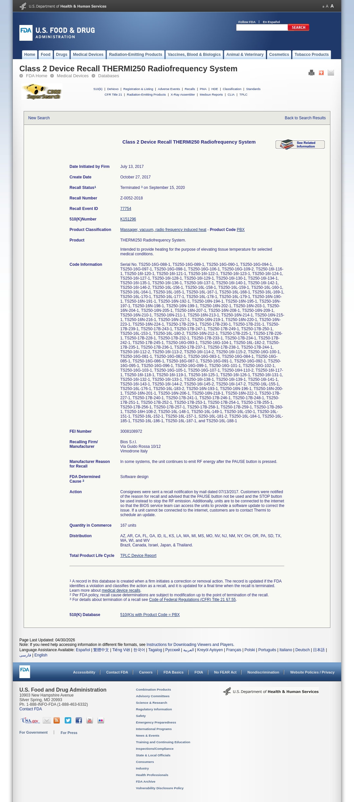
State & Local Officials (153, 755)
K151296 (128, 219)
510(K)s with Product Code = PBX (150, 614)
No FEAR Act (225, 672)
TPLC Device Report (138, 555)
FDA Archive (145, 781)
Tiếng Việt (121, 650)
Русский (172, 650)
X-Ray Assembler (183, 94)
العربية (188, 650)
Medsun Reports (211, 94)
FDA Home (36, 75)
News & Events (147, 735)
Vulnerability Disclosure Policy (160, 788)
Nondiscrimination (263, 672)
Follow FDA (246, 22)
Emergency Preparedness (156, 722)
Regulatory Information (154, 709)
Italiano (285, 650)
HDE (214, 89)
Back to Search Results (305, 118)
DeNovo (113, 89)
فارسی (25, 655)
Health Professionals (152, 775)
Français (233, 650)
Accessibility (84, 672)
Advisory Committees (152, 696)
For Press (69, 733)
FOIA (198, 672)
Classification (232, 89)
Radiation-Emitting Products (146, 94)
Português (267, 650)
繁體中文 (101, 650)
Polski (250, 650)
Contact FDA (117, 672)
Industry (142, 768)
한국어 (139, 650)
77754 (125, 208)
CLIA (231, 94)
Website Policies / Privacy (312, 672)
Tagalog (155, 650)
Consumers (145, 762)
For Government (33, 732)
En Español (271, 22)
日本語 (319, 650)
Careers (146, 672)
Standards (253, 89)
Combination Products (153, 689)
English (40, 655)
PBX (241, 229)
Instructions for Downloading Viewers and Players (189, 644)
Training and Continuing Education (163, 742)
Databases (108, 75)
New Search (39, 118)
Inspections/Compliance (155, 748)
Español (83, 650)
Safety (141, 716)
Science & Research (151, 702)
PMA (203, 89)
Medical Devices (73, 75)
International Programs (154, 729)
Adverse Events (169, 89)
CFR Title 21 (113, 94)
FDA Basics (174, 672)
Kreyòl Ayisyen (210, 650)
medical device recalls (121, 590)
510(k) (98, 89)
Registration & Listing (138, 89)
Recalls (190, 89)
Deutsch (302, 650)
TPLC (243, 94)
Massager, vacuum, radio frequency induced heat (163, 229)
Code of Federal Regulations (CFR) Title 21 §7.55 (192, 599)
